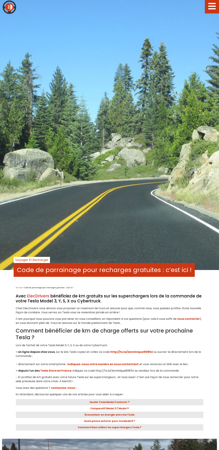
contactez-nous (63, 388)
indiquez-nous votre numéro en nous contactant (103, 364)
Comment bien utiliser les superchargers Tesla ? (109, 427)
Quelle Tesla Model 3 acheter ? (110, 402)
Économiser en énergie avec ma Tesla (109, 414)
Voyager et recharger (31, 260)
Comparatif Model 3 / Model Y (109, 408)
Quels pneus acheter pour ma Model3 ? (109, 421)
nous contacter (188, 319)
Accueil (19, 287)
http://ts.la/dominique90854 (131, 352)
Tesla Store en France (55, 371)
